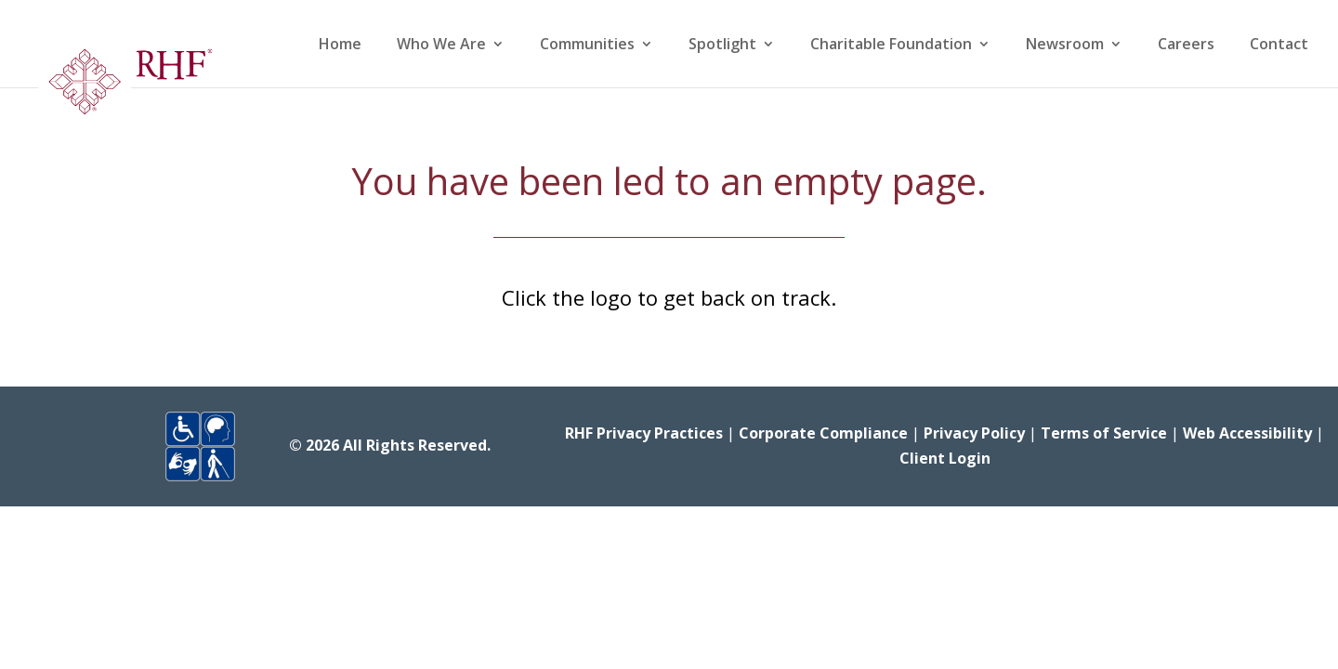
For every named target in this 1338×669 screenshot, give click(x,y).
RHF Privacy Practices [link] (644, 433)
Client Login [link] (944, 458)
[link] (124, 87)
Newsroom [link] (1065, 45)
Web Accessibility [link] (1247, 433)
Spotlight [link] (722, 45)
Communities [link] (587, 45)
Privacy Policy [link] (974, 433)
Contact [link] (1279, 45)
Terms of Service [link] (1104, 433)
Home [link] (340, 45)
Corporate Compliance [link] (823, 433)
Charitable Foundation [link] (891, 45)
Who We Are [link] (441, 45)
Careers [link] (1186, 45)
